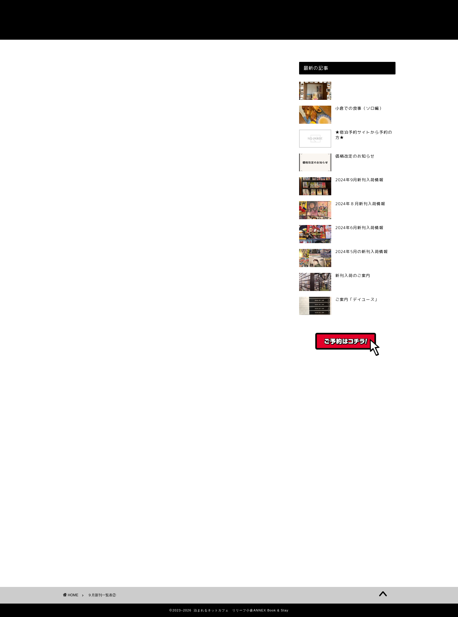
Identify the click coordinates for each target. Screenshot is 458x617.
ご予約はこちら (229, 46)
